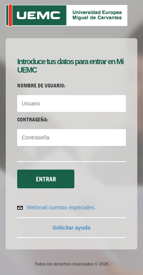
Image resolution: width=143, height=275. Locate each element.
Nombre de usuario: (41, 85)
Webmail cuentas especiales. (61, 207)
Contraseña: (32, 119)
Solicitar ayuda (72, 228)
